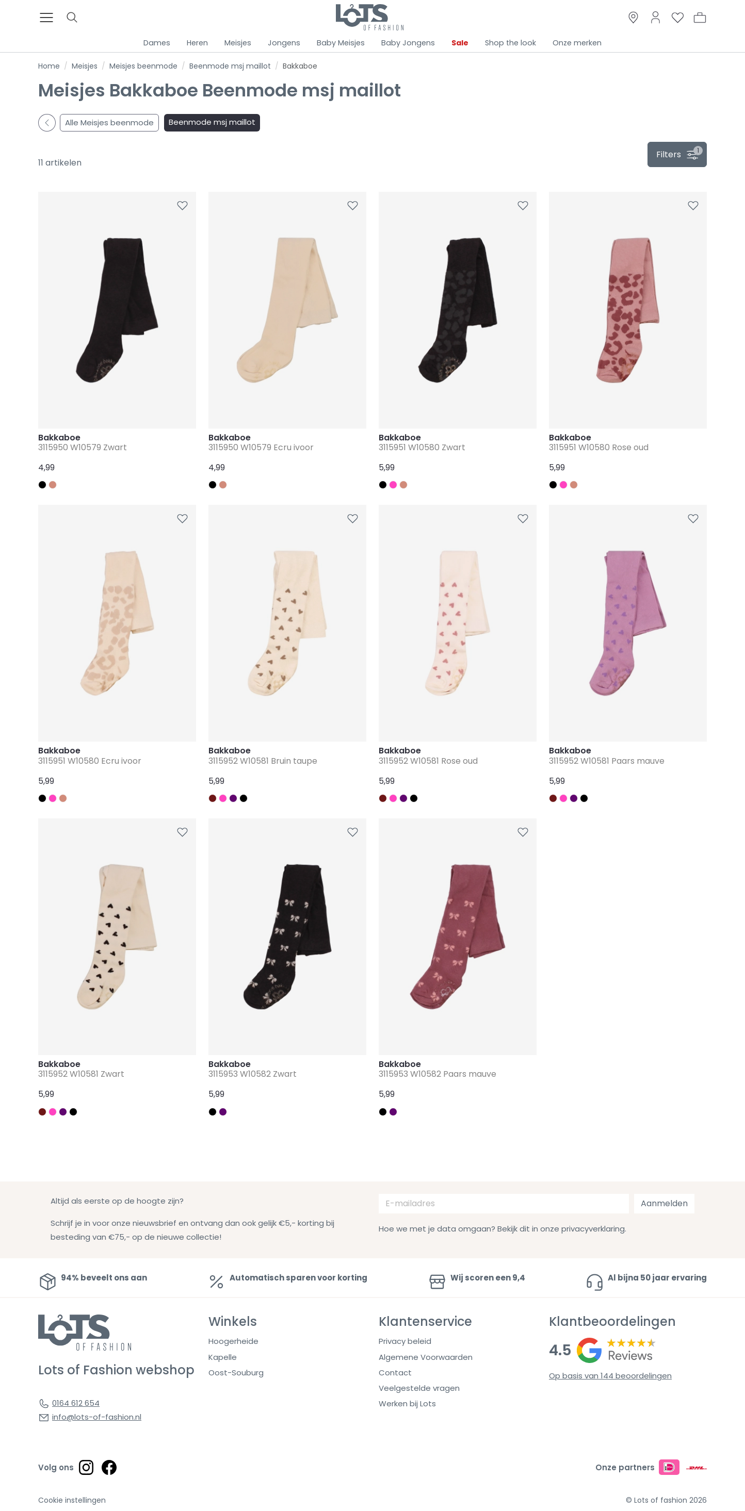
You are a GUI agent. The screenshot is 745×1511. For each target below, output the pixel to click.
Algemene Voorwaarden (426, 1357)
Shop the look (510, 43)
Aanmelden (664, 1203)
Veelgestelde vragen (419, 1388)
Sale (459, 43)
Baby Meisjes (341, 43)
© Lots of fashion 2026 (666, 1500)
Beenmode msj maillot (230, 66)
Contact (395, 1372)
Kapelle (222, 1357)
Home (49, 66)
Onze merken (577, 43)
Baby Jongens (408, 43)
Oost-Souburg (236, 1372)
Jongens (284, 43)
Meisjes (237, 43)
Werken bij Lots (407, 1403)
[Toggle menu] (49, 17)
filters (679, 153)
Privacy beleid (405, 1341)
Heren (197, 43)
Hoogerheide (233, 1341)
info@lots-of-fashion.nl (96, 1416)
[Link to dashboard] (655, 17)
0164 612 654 (76, 1403)
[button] (700, 17)
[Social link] (86, 1467)
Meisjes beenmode (143, 66)
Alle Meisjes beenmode (109, 122)
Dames (156, 43)
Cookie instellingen (72, 1500)
